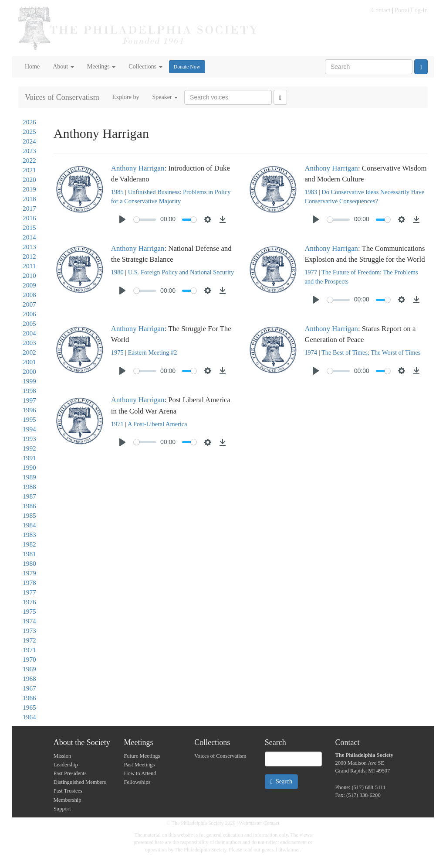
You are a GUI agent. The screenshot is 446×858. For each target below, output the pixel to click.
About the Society (82, 742)
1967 (29, 688)
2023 (29, 150)
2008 (29, 294)
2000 (29, 371)
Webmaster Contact (259, 823)
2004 (29, 333)
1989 (29, 477)
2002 (29, 352)
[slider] (145, 219)
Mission (62, 756)
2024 (29, 141)
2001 (29, 362)
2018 (29, 198)
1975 (29, 611)
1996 (29, 410)
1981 (29, 553)
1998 (29, 390)
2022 (29, 160)
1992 (29, 448)
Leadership (66, 765)
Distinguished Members (80, 782)
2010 (29, 275)
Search (281, 781)
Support (62, 809)
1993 (29, 438)
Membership (67, 800)
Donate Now (187, 67)
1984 (29, 525)
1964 (29, 717)
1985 (29, 515)
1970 (29, 659)
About (63, 66)
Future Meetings (142, 756)
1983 (29, 534)
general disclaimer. (281, 850)
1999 (29, 381)
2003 (29, 342)
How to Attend (140, 773)
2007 (29, 304)
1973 (29, 630)
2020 (29, 179)
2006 (29, 314)
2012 (29, 256)
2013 (29, 246)
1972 (29, 640)
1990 (29, 467)
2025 (29, 131)
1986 (29, 505)
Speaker (165, 97)
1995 (29, 419)
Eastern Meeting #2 (152, 352)
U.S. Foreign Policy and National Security (181, 272)
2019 (29, 189)
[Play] (122, 219)
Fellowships (137, 782)
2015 (29, 227)
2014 (29, 237)
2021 (29, 170)
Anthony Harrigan (138, 168)
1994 (29, 429)
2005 (29, 323)
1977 (29, 592)
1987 (29, 496)
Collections (145, 66)
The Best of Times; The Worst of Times (370, 352)
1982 (29, 544)
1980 (29, 563)
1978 (29, 582)
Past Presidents (70, 773)
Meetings (101, 66)
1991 (29, 457)
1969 (29, 669)
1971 (29, 649)
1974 (29, 621)
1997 (29, 400)
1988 (29, 486)
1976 (29, 601)
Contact (381, 10)
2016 (29, 218)
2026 (29, 122)
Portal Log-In (411, 10)
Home (32, 66)
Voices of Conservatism (62, 97)
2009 (29, 285)
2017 (29, 208)
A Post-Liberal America (157, 423)
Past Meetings (139, 765)
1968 (29, 678)
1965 (29, 707)
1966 (29, 697)
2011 (29, 266)
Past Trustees (68, 791)
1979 (29, 573)
